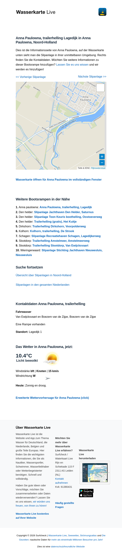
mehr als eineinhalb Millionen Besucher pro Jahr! (77, 539)
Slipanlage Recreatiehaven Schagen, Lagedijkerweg (66, 236)
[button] (100, 88)
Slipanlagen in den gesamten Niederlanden (43, 284)
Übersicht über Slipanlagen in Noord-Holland (43, 275)
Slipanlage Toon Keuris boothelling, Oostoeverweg (68, 216)
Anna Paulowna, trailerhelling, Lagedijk (66, 207)
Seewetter (73, 535)
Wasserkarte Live (57, 535)
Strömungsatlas (88, 535)
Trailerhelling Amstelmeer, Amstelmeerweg (61, 240)
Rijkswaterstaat (98, 168)
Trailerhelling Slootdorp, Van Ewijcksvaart (60, 245)
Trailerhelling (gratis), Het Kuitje (55, 221)
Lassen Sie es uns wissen (72, 64)
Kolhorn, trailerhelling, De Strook (52, 231)
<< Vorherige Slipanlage (31, 76)
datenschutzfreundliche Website (68, 546)
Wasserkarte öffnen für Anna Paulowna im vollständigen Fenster (59, 179)
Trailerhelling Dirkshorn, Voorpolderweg (59, 226)
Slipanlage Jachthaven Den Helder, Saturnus (64, 212)
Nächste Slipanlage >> (92, 76)
